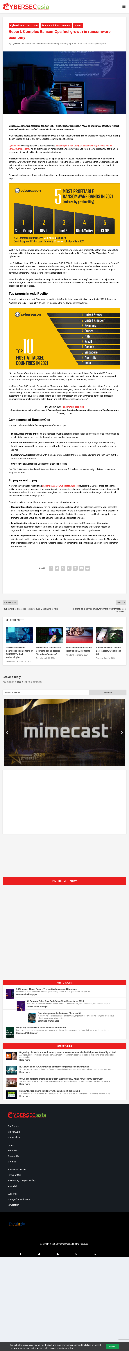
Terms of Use (14, 1175)
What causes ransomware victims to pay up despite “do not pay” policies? (48, 650)
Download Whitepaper (27, 994)
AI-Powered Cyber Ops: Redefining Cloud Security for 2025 (55, 1001)
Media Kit (12, 1186)
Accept (112, 1346)
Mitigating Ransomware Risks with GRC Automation (41, 1027)
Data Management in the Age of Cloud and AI (59, 1013)
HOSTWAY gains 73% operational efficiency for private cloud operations (54, 1066)
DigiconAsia (13, 1131)
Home (10, 1145)
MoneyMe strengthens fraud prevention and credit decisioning (49, 1091)
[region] (64, 732)
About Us (12, 1150)
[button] (7, 732)
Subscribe (12, 1193)
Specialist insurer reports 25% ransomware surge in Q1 (108, 650)
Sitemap (11, 1161)
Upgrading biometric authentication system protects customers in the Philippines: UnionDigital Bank (67, 1052)
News (78, 25)
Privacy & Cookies (16, 1169)
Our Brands (13, 1126)
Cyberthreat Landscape (24, 25)
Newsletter (13, 1204)
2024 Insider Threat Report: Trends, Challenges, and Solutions (46, 989)
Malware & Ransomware (56, 25)
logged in (19, 682)
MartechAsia (13, 1137)
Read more (24, 1060)
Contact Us (13, 1156)
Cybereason (14, 145)
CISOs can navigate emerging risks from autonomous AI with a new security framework (61, 1079)
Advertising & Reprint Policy (21, 1180)
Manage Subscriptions (18, 1199)
